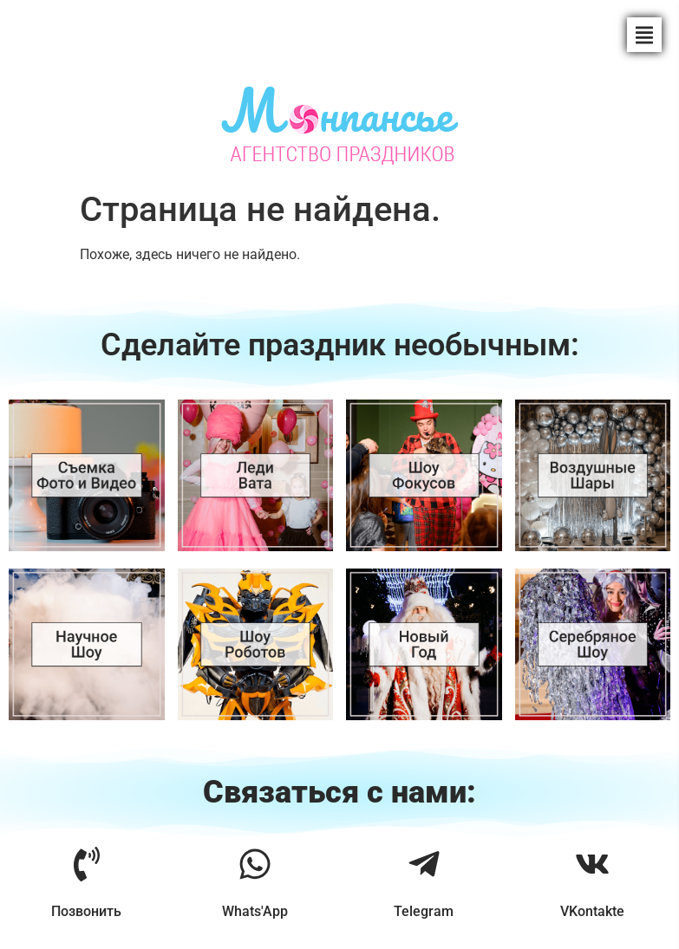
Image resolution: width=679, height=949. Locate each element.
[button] (644, 34)
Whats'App (255, 911)
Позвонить (86, 911)
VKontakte (592, 911)
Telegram (424, 911)
